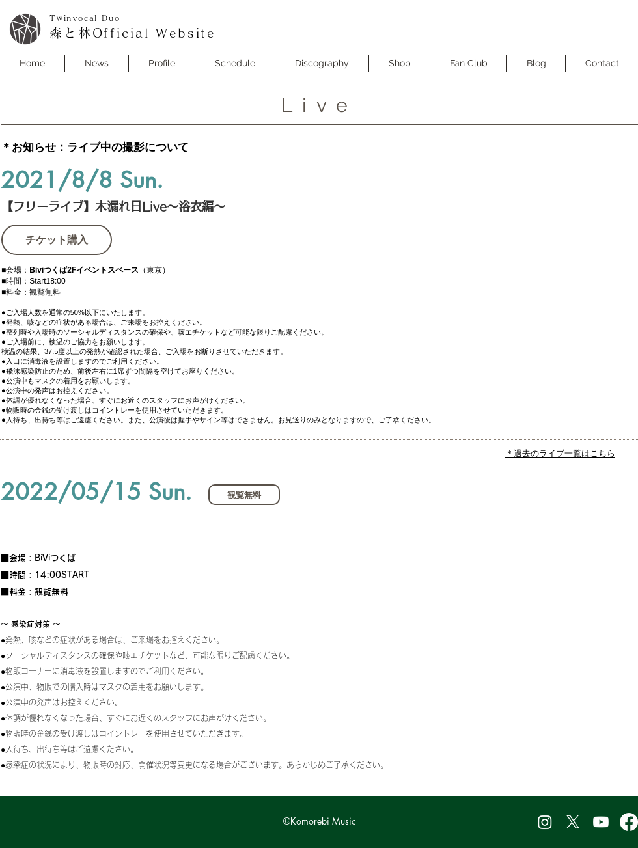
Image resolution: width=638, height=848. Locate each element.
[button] (235, 63)
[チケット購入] (56, 240)
